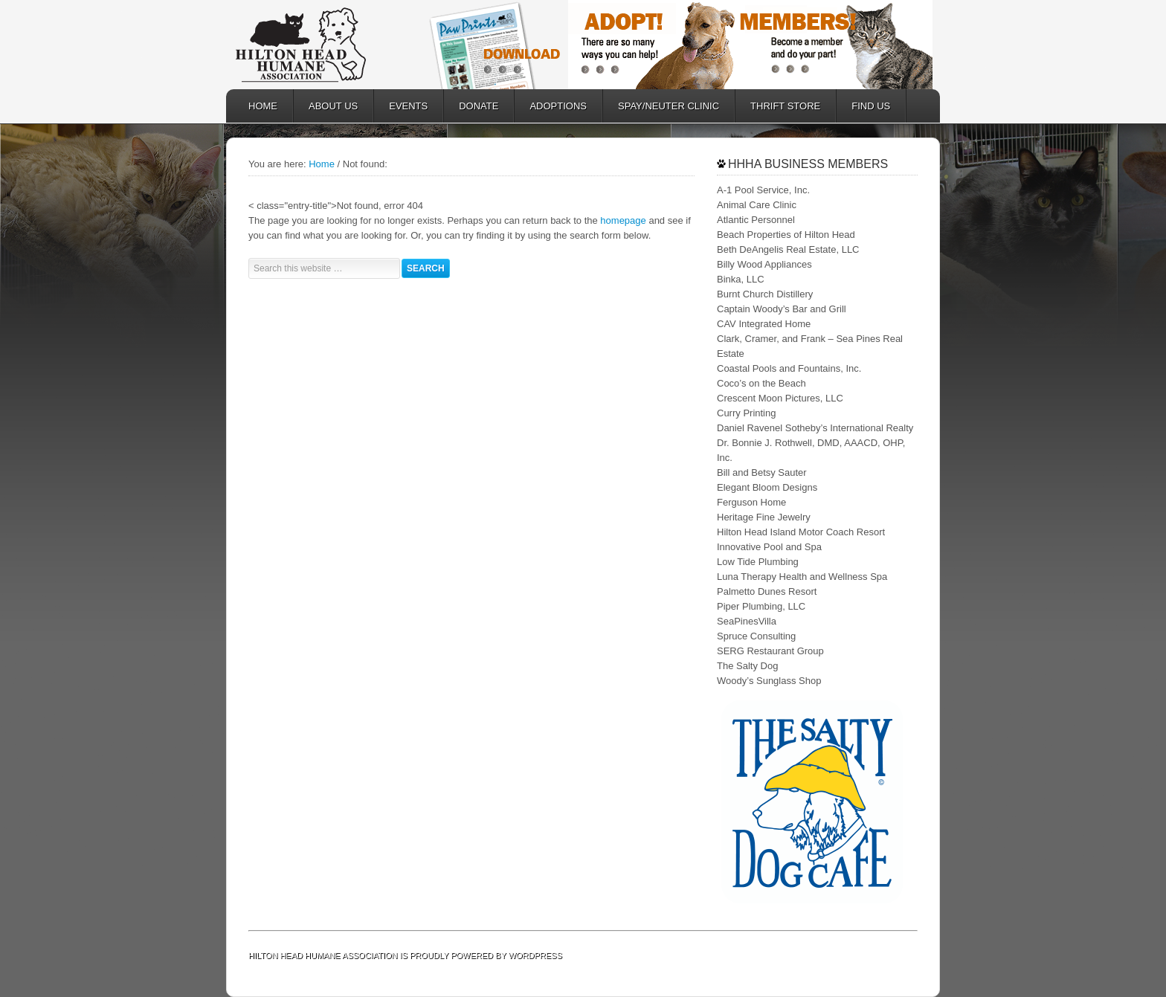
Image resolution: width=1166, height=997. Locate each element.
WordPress (535, 955)
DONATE (471, 106)
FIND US (870, 106)
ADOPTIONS (551, 106)
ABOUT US (326, 106)
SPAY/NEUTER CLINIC (661, 106)
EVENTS (408, 106)
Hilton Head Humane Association (322, 44)
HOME (262, 106)
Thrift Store (777, 106)
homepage (622, 220)
